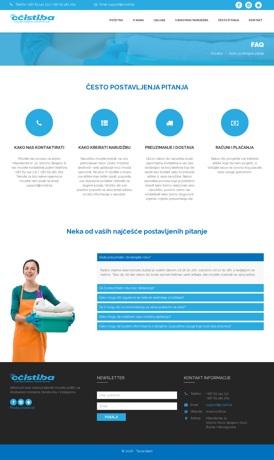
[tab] (180, 257)
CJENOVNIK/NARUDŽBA (191, 20)
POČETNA (116, 20)
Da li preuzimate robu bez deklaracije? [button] (127, 288)
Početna (217, 53)
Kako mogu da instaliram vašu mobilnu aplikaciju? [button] (135, 316)
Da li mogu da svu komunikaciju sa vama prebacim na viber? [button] (142, 307)
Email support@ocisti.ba (117, 4)
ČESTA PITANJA (228, 20)
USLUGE (159, 20)
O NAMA (138, 20)
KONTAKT (255, 20)
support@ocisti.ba (219, 405)
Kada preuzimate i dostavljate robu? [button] (125, 257)
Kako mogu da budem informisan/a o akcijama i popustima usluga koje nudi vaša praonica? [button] (165, 326)
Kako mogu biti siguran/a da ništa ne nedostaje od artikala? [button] (141, 297)
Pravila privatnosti (22, 407)
